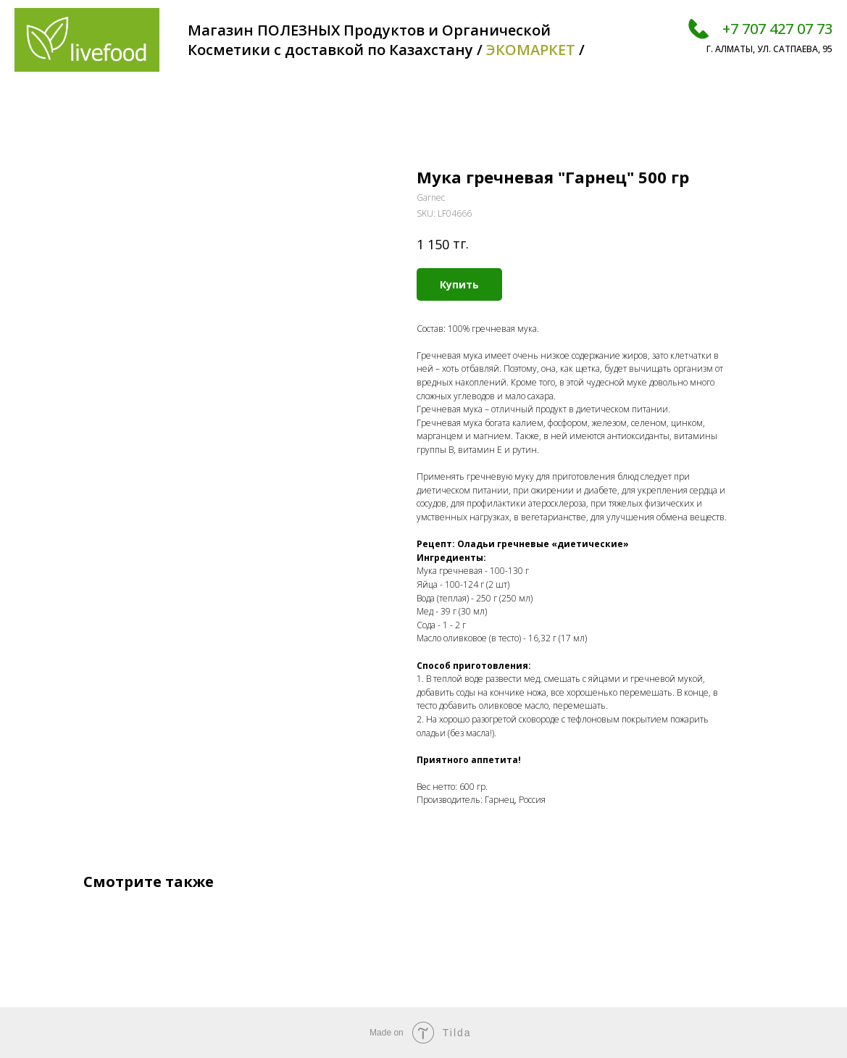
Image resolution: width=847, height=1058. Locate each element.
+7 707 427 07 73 (777, 28)
